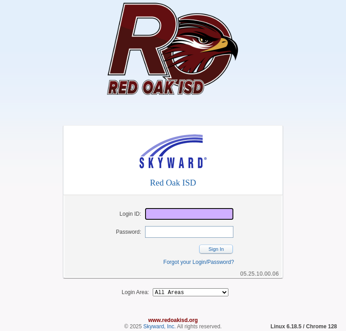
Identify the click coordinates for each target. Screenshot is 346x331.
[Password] (189, 232)
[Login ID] (189, 214)
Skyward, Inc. (159, 328)
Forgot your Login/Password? (199, 262)
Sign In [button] (216, 249)
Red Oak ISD (173, 182)
